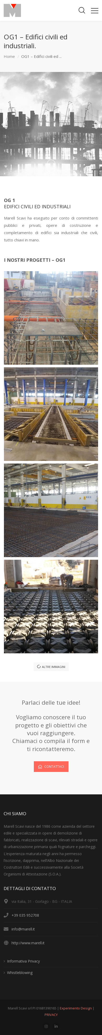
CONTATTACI (51, 766)
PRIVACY (51, 1014)
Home (9, 56)
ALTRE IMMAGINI (51, 667)
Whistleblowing (20, 972)
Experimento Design (76, 1008)
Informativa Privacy (23, 961)
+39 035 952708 (25, 915)
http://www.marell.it (28, 942)
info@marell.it (23, 929)
